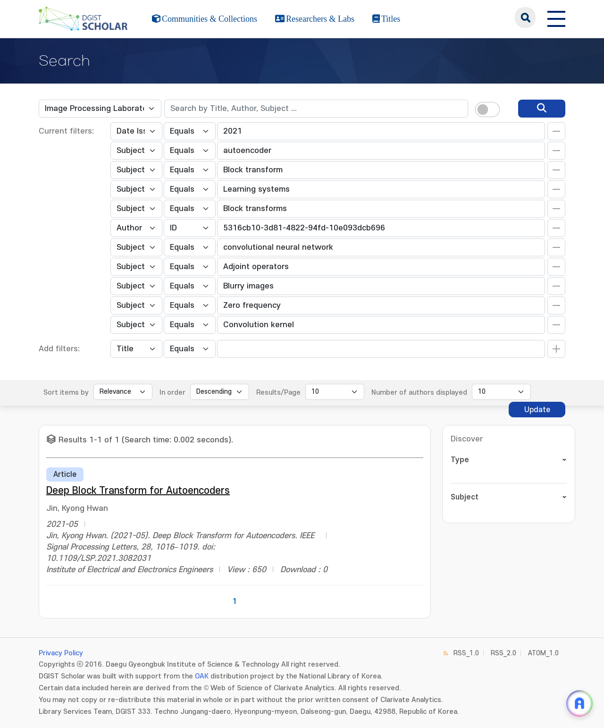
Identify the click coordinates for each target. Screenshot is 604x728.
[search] (541, 109)
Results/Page (278, 393)
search (525, 17)
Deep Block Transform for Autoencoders (138, 490)
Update (537, 410)
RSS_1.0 (466, 653)
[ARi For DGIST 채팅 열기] (579, 703)
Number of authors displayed (419, 393)
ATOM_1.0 (543, 653)
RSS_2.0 (503, 653)
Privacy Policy (61, 653)
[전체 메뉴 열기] (556, 17)
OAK (202, 676)
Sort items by (66, 393)
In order (172, 393)
